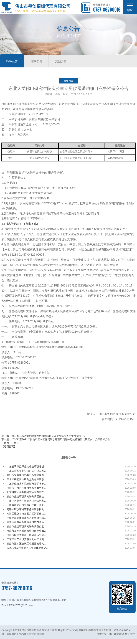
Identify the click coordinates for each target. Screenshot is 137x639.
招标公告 (13, 61)
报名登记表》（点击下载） (22, 224)
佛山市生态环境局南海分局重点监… (27, 526)
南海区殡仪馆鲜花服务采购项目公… (27, 509)
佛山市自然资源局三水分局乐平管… (27, 535)
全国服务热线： (106, 8)
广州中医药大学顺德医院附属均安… (27, 501)
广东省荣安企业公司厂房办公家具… (27, 471)
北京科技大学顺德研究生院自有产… (27, 492)
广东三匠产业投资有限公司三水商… (27, 539)
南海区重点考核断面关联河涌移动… (27, 514)
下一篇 (55, 439)
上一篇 (43, 436)
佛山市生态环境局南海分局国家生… (27, 496)
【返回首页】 (8, 446)
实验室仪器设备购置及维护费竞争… (27, 522)
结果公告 (38, 61)
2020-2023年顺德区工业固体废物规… (28, 548)
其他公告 (64, 61)
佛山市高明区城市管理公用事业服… (27, 531)
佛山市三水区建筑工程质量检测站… (27, 543)
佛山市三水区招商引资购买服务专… (27, 488)
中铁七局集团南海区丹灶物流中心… (27, 518)
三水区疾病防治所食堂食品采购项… (27, 479)
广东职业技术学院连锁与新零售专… (27, 484)
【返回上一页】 (10, 443)
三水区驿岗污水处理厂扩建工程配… (27, 505)
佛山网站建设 (116, 634)
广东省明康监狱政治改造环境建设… (27, 466)
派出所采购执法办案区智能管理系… (27, 475)
